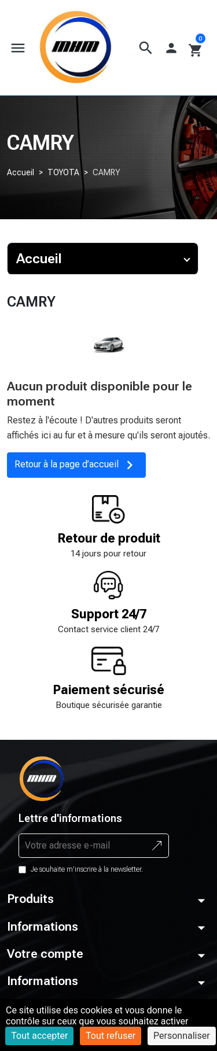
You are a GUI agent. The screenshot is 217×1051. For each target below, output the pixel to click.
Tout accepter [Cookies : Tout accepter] (39, 1035)
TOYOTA (63, 172)
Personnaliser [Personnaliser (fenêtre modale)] (181, 1035)
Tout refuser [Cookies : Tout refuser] (110, 1035)
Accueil (20, 172)
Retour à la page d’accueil (76, 465)
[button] (146, 48)
